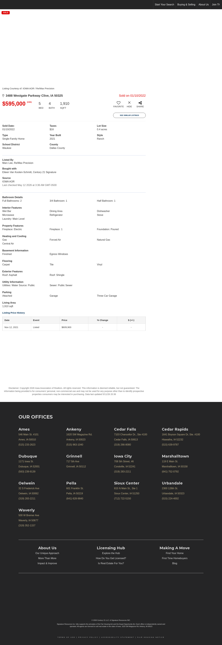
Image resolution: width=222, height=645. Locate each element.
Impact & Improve (47, 563)
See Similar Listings (129, 115)
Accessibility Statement (117, 637)
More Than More (47, 558)
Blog (174, 563)
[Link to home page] (4, 4)
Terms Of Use (66, 637)
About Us (204, 4)
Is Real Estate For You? (111, 563)
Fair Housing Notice (150, 637)
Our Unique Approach (47, 553)
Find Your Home (175, 553)
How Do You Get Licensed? (111, 558)
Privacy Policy (88, 637)
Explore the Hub (111, 553)
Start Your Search (164, 4)
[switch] (118, 105)
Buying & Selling (186, 4)
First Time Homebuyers (174, 558)
